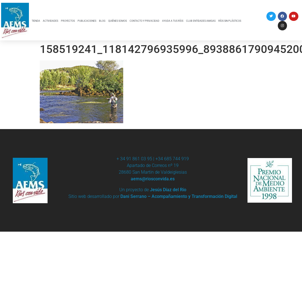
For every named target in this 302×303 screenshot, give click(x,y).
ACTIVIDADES (50, 21)
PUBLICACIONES (87, 21)
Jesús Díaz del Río (168, 189)
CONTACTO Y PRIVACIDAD (144, 21)
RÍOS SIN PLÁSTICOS (229, 21)
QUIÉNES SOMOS (117, 21)
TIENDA (36, 21)
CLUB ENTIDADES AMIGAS (201, 21)
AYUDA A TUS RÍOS (172, 21)
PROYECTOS (68, 21)
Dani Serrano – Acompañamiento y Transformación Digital (178, 196)
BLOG (102, 21)
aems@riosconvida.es (153, 178)
